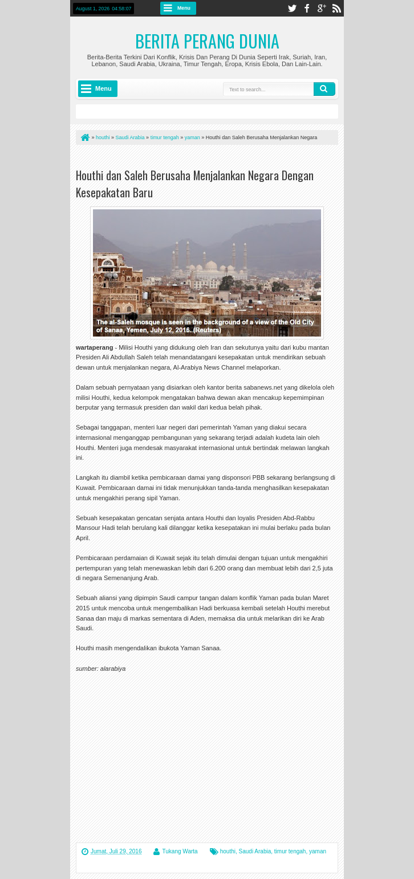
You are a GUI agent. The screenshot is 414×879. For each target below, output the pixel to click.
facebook (306, 8)
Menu (183, 8)
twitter (292, 8)
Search (324, 89)
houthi (228, 851)
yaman (317, 851)
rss (336, 8)
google (321, 8)
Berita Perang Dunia (207, 41)
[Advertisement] (209, 159)
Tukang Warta (180, 851)
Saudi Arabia (255, 851)
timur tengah (290, 851)
